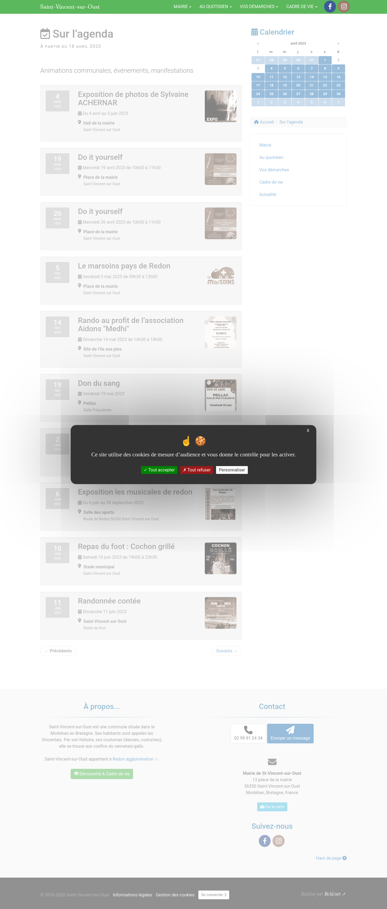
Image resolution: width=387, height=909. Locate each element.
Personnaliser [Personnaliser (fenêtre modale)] (232, 469)
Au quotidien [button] (215, 6)
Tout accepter (159, 469)
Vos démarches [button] (259, 6)
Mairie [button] (182, 6)
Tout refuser (197, 469)
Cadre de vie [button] (301, 6)
